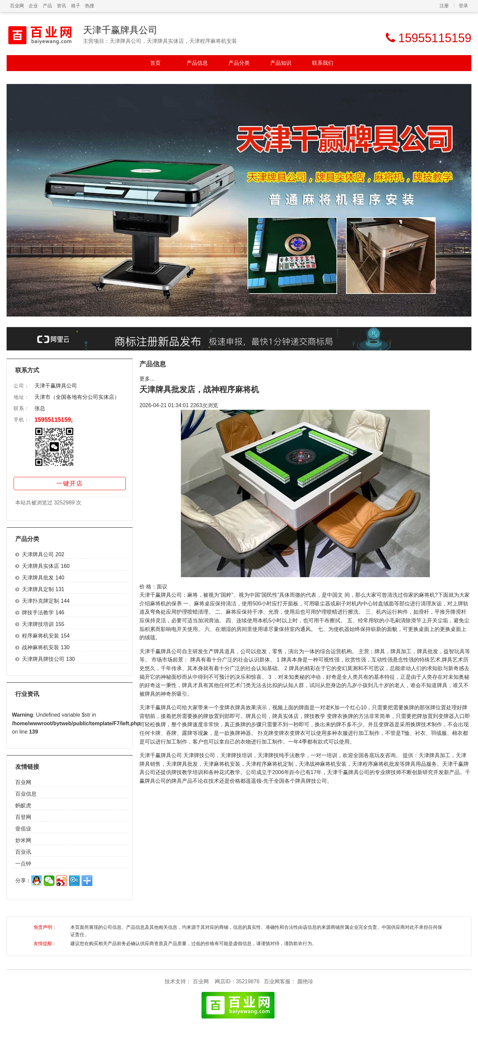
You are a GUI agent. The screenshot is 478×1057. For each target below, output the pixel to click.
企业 (33, 5)
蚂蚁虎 (23, 805)
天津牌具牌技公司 (43, 659)
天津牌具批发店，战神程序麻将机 (199, 389)
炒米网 (23, 840)
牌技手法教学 (38, 612)
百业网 (17, 5)
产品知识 (280, 63)
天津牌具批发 (38, 577)
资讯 (61, 5)
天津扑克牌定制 (40, 601)
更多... (146, 379)
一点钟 (23, 863)
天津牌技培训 (38, 624)
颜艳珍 (305, 981)
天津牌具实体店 (40, 566)
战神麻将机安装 (40, 647)
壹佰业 (23, 829)
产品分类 (239, 63)
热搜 (89, 5)
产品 (47, 5)
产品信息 (197, 63)
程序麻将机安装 (40, 636)
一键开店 (69, 483)
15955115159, (54, 419)
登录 (463, 5)
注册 (444, 5)
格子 (75, 5)
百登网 (23, 817)
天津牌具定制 (38, 589)
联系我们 (322, 63)
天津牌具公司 (38, 554)
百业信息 (26, 794)
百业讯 (23, 852)
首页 (155, 63)
